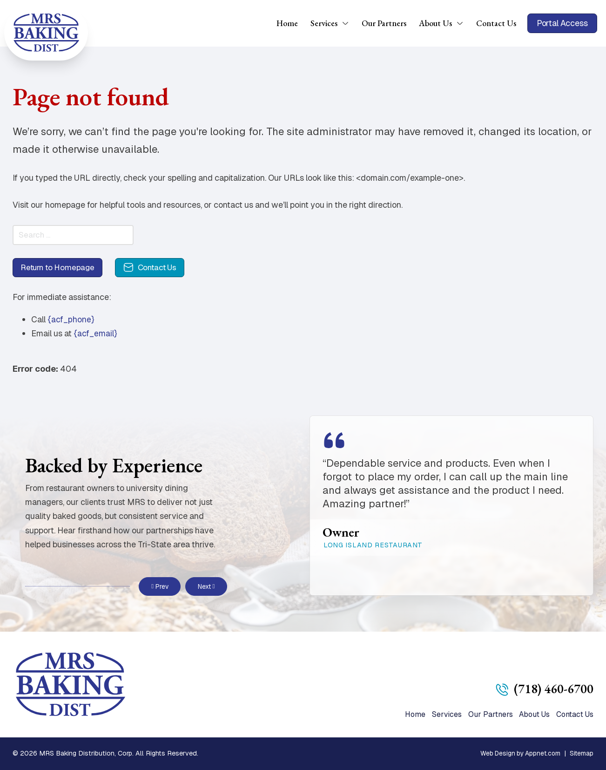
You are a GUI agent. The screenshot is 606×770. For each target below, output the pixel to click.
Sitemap (581, 753)
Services (323, 23)
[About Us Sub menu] (463, 23)
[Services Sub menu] (349, 23)
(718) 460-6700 (553, 687)
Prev (160, 586)
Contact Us (496, 23)
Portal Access (562, 23)
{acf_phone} (70, 323)
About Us (435, 23)
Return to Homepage (60, 270)
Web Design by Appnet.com (517, 753)
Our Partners (384, 23)
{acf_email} (95, 337)
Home (287, 23)
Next (206, 586)
